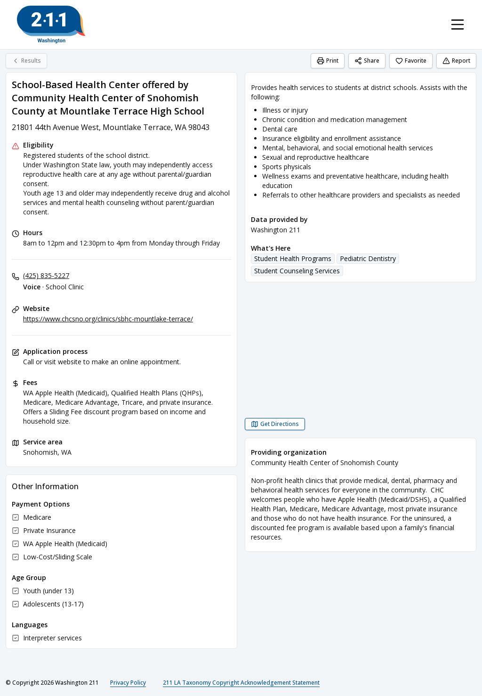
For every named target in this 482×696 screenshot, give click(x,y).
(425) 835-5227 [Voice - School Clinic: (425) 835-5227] (46, 275)
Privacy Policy (128, 683)
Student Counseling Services (297, 270)
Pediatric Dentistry (368, 258)
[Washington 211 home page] (51, 24)
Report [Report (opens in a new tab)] (456, 61)
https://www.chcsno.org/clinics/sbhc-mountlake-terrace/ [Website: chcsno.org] (108, 318)
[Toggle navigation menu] (457, 24)
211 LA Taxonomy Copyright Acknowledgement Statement (241, 683)
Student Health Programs (292, 258)
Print (327, 61)
